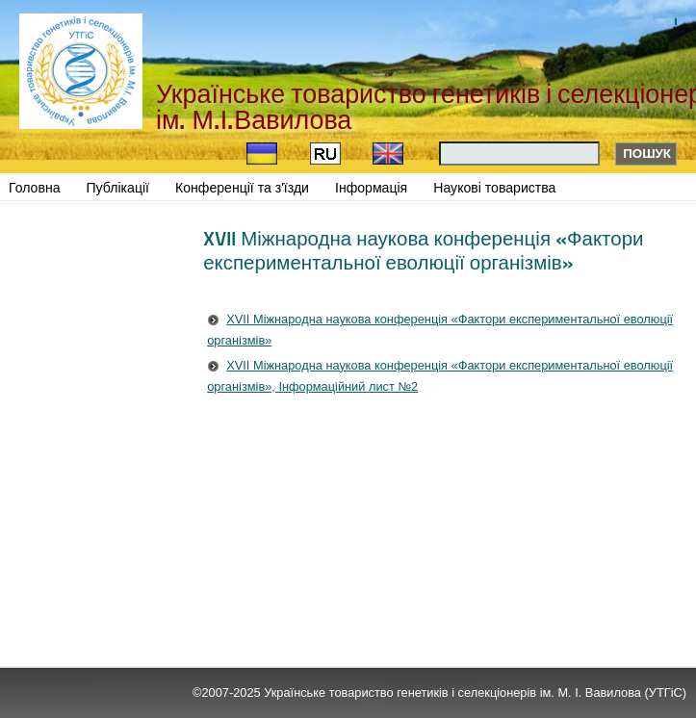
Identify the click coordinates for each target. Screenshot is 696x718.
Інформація (371, 187)
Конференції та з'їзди (242, 187)
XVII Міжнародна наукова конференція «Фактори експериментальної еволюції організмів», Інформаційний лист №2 (440, 376)
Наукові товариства (494, 187)
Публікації (118, 187)
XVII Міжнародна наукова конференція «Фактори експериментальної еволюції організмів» (440, 329)
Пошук (647, 153)
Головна (35, 187)
